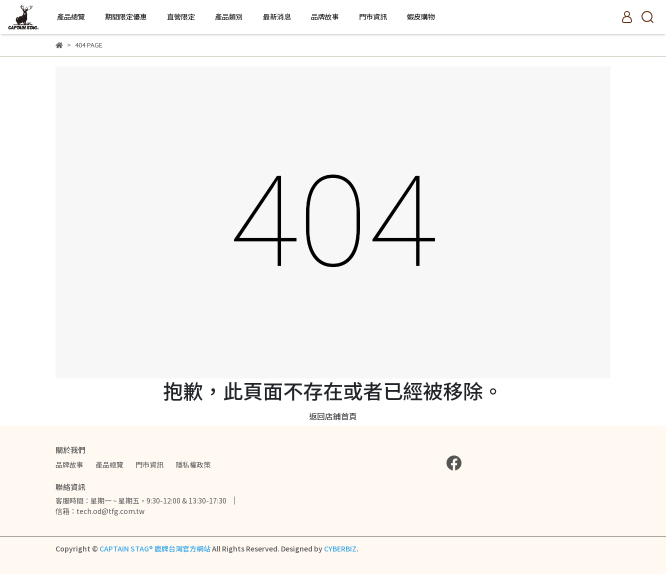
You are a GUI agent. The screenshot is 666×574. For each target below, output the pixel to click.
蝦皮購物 (421, 17)
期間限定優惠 (126, 17)
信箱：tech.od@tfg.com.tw (100, 511)
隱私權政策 (193, 465)
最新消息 (277, 17)
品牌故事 (325, 17)
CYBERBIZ (340, 549)
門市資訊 (373, 17)
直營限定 (181, 17)
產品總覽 (71, 17)
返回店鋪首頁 (333, 416)
